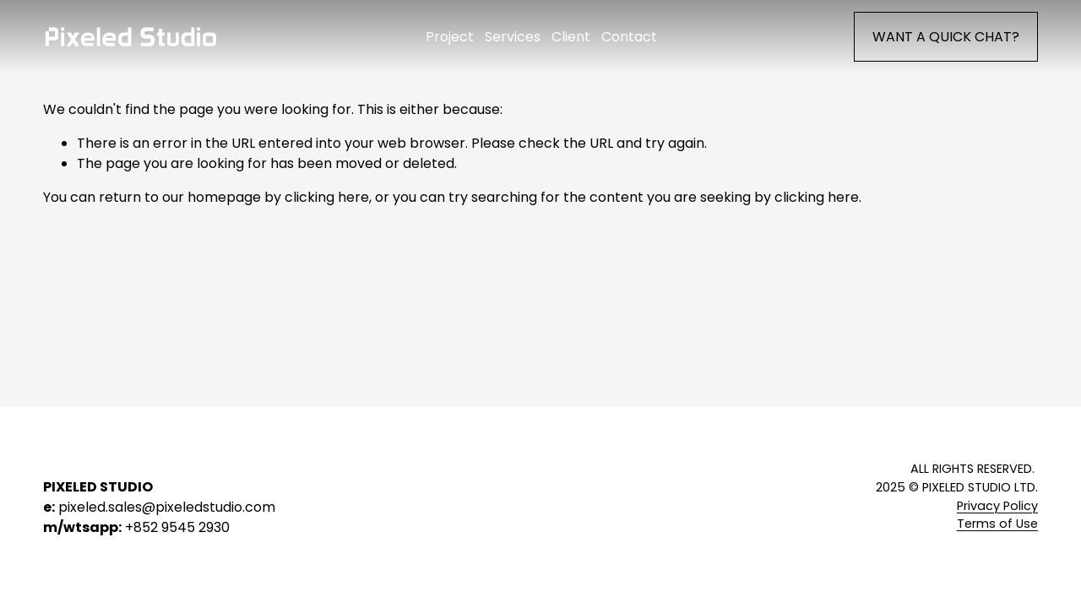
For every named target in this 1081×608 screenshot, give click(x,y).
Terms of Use (997, 523)
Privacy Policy (997, 505)
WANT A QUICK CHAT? (945, 36)
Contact (629, 36)
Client (570, 36)
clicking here (327, 197)
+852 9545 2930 (177, 527)
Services (512, 36)
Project (450, 36)
